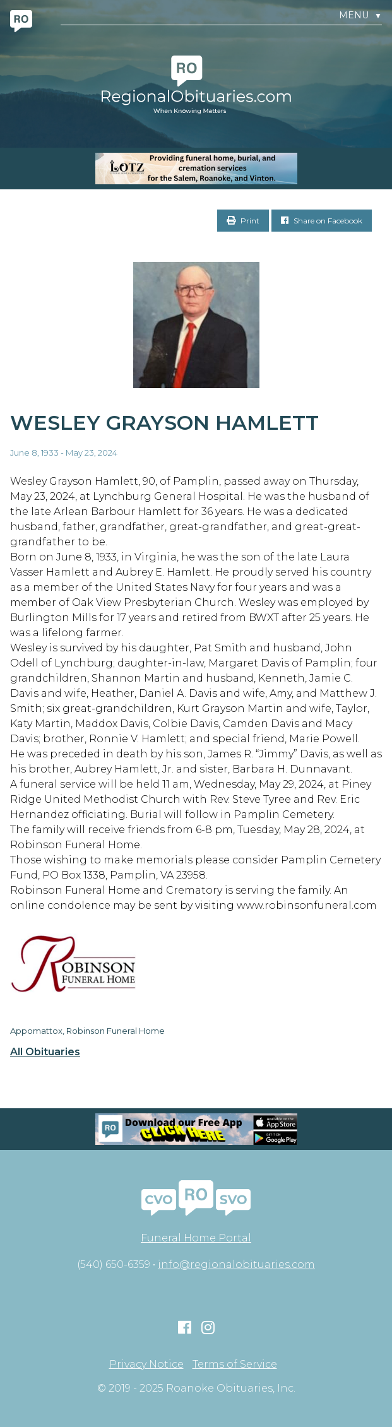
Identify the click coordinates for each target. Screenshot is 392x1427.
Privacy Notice (146, 1364)
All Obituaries (45, 1052)
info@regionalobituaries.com (236, 1264)
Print (243, 220)
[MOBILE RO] (196, 168)
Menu (360, 15)
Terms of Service (235, 1364)
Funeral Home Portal (196, 1238)
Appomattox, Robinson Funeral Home (87, 1031)
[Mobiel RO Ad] (196, 1129)
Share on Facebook (321, 220)
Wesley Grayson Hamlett (164, 422)
